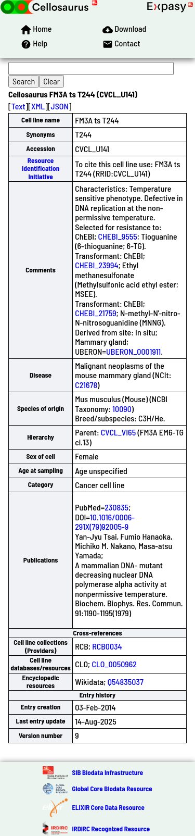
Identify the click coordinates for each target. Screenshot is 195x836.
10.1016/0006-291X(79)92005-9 (105, 521)
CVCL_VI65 (118, 432)
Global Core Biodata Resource (112, 788)
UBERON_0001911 (133, 351)
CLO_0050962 (114, 664)
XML (38, 106)
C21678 (86, 385)
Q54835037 (126, 682)
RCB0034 (107, 646)
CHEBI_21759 (95, 313)
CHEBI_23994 (96, 265)
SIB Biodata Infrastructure (107, 772)
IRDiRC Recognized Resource (111, 829)
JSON (60, 106)
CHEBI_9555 (117, 236)
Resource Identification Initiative (40, 168)
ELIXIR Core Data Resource (108, 807)
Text (18, 106)
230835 (116, 507)
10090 (122, 409)
